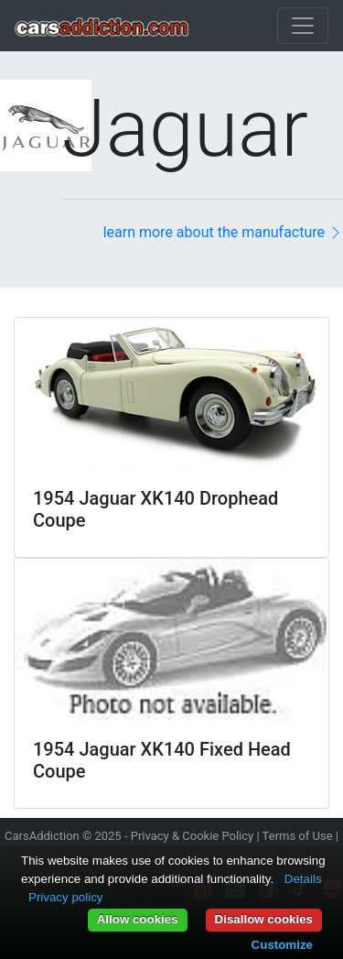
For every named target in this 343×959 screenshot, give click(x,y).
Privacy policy (65, 897)
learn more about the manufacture (223, 232)
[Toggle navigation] (302, 25)
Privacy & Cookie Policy (192, 836)
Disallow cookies (264, 919)
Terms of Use (298, 836)
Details (303, 879)
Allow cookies (137, 919)
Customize (282, 945)
